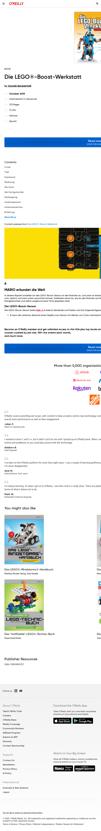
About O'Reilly (11, 705)
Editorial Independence (43, 824)
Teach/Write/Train (12, 711)
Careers (7, 715)
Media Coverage (11, 724)
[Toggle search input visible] (97, 3)
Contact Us (8, 760)
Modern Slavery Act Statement (69, 824)
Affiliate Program (11, 732)
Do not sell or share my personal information (22, 813)
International (11, 782)
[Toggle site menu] (3, 3)
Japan (6, 792)
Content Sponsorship (13, 745)
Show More (10, 217)
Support (8, 754)
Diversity (7, 741)
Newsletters (9, 764)
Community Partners (13, 728)
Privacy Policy (10, 768)
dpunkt (13, 121)
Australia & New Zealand (15, 787)
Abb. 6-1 (40, 310)
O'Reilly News (9, 719)
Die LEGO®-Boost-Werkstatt (42, 224)
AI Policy (7, 773)
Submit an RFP (10, 737)
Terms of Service (10, 824)
